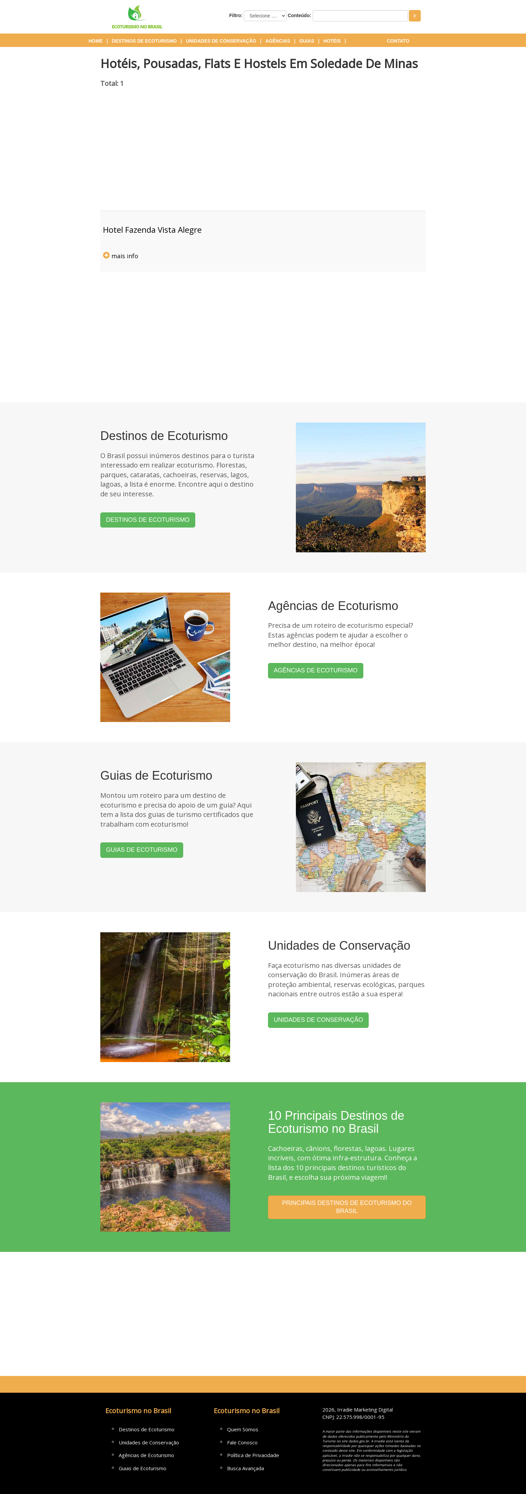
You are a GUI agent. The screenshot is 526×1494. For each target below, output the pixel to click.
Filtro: (236, 15)
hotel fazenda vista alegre (152, 229)
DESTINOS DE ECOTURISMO (148, 519)
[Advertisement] (263, 154)
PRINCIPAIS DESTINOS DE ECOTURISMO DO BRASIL (347, 1207)
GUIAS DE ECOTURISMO (141, 849)
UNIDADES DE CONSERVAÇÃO (318, 1019)
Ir (414, 15)
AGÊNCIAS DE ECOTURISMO (316, 670)
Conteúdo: (299, 15)
